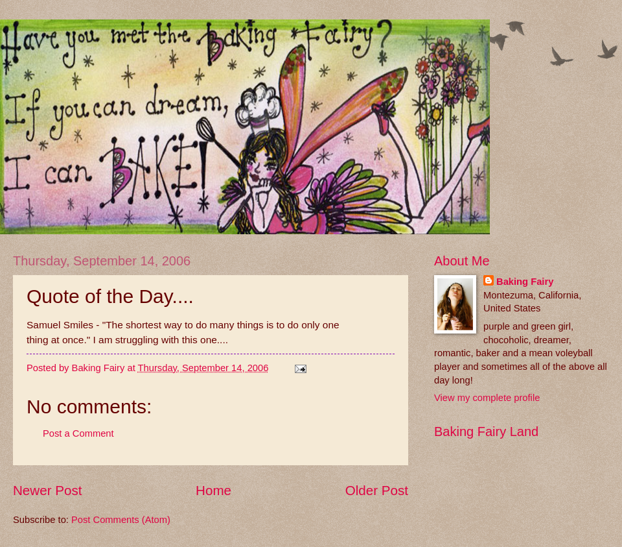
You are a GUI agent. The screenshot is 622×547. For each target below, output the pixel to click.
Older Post (376, 490)
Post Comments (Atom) (120, 520)
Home (213, 490)
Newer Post (47, 490)
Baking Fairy (524, 281)
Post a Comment (78, 433)
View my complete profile (487, 398)
